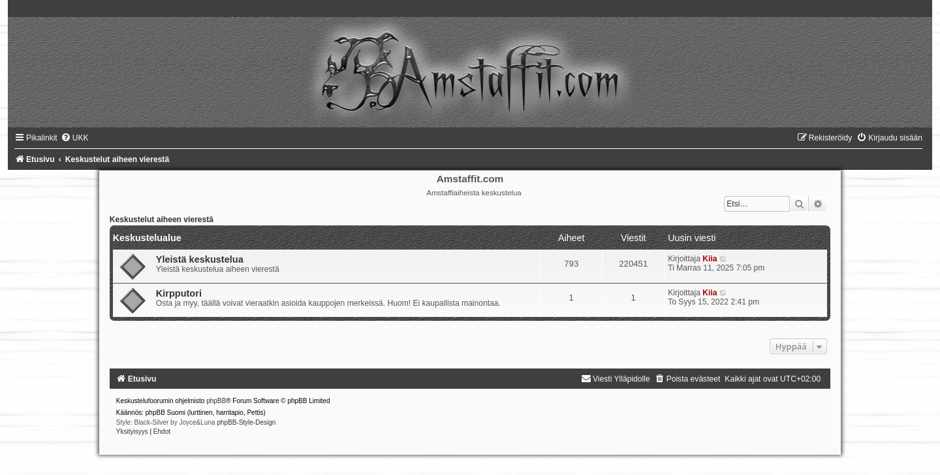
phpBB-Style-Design (246, 422)
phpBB (216, 400)
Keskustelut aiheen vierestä (161, 219)
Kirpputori (179, 293)
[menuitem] (75, 137)
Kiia (709, 258)
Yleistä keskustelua (199, 259)
